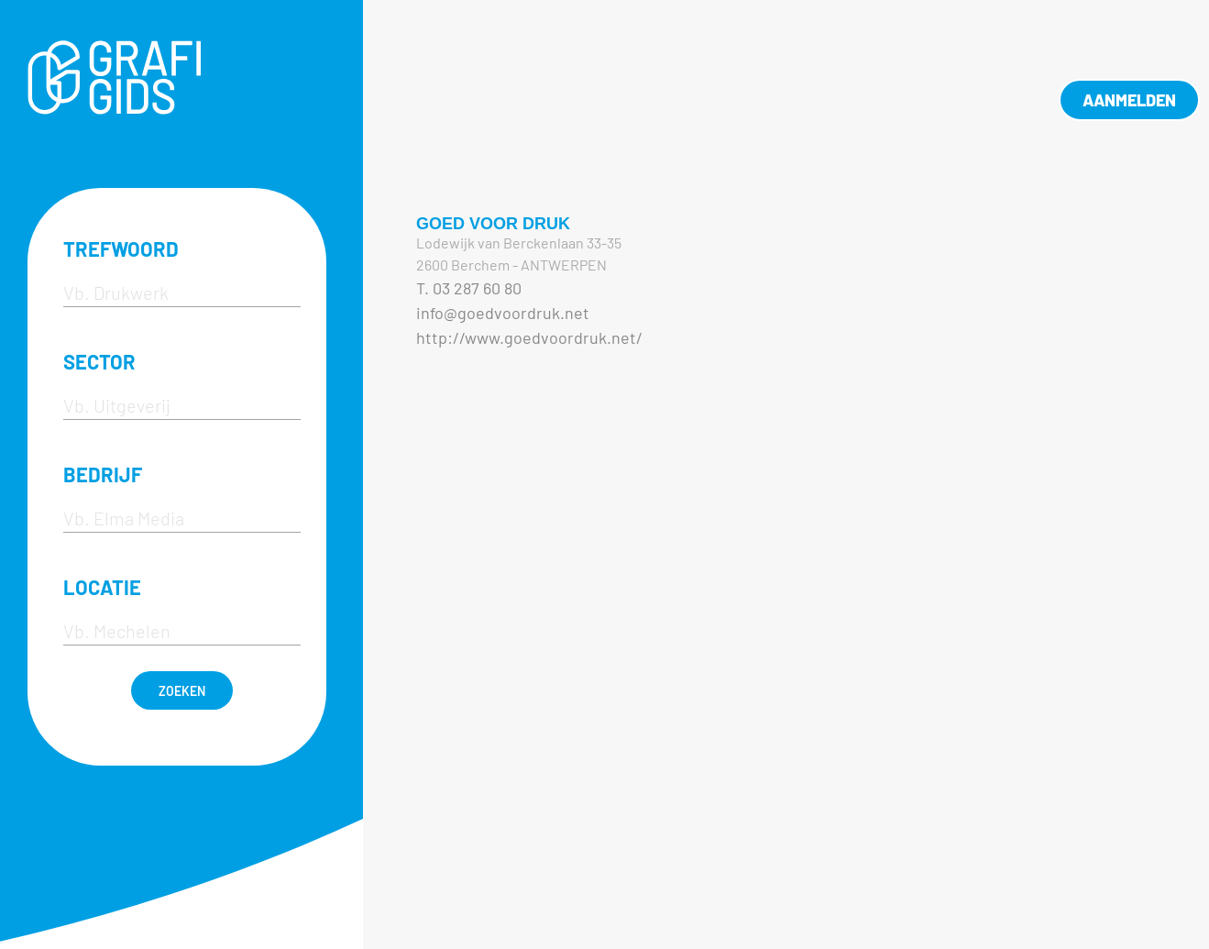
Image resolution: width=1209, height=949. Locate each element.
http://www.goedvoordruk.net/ (529, 337)
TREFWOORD (121, 248)
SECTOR (99, 361)
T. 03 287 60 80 (469, 288)
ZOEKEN (182, 691)
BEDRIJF (102, 474)
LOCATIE (102, 587)
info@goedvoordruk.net (502, 313)
